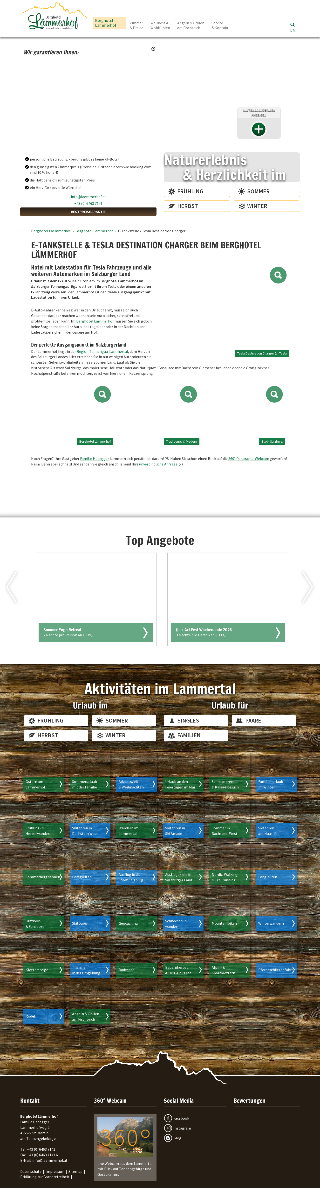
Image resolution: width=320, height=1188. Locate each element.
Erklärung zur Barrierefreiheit (44, 1176)
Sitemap (75, 1171)
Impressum (55, 1171)
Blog (177, 1138)
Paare (253, 720)
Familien (189, 735)
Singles (188, 720)
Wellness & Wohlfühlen (160, 25)
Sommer (258, 191)
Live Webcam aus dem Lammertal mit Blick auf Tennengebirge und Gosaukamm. (125, 1147)
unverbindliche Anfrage (158, 464)
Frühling (190, 191)
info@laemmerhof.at (88, 196)
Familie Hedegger (94, 458)
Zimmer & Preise (136, 25)
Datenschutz (30, 1171)
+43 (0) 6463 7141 (88, 203)
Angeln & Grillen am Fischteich (190, 25)
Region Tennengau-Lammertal (102, 351)
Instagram (182, 1128)
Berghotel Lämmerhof (105, 23)
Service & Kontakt (220, 25)
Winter (257, 206)
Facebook (181, 1118)
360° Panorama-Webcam (248, 458)
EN (292, 30)
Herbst (187, 206)
